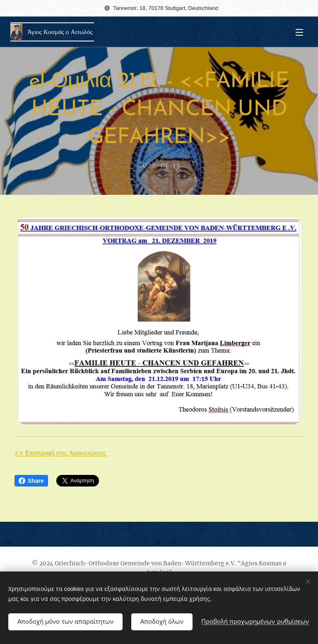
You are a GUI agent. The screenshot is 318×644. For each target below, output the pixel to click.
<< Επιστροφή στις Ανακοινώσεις (60, 452)
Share (31, 480)
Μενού (299, 32)
